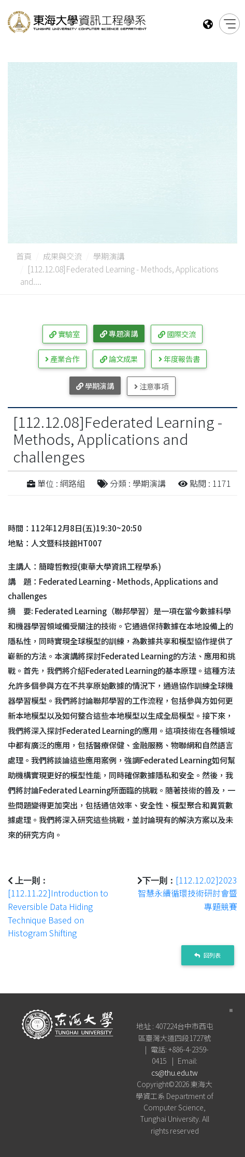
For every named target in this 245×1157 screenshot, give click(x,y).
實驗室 (64, 333)
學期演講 (108, 256)
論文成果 (119, 358)
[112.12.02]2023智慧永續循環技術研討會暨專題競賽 (187, 893)
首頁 (24, 256)
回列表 (207, 955)
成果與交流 (62, 256)
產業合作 (62, 358)
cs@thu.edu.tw (174, 1072)
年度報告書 (179, 358)
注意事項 (151, 386)
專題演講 (119, 333)
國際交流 (177, 333)
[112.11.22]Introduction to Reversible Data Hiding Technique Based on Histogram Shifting (58, 913)
